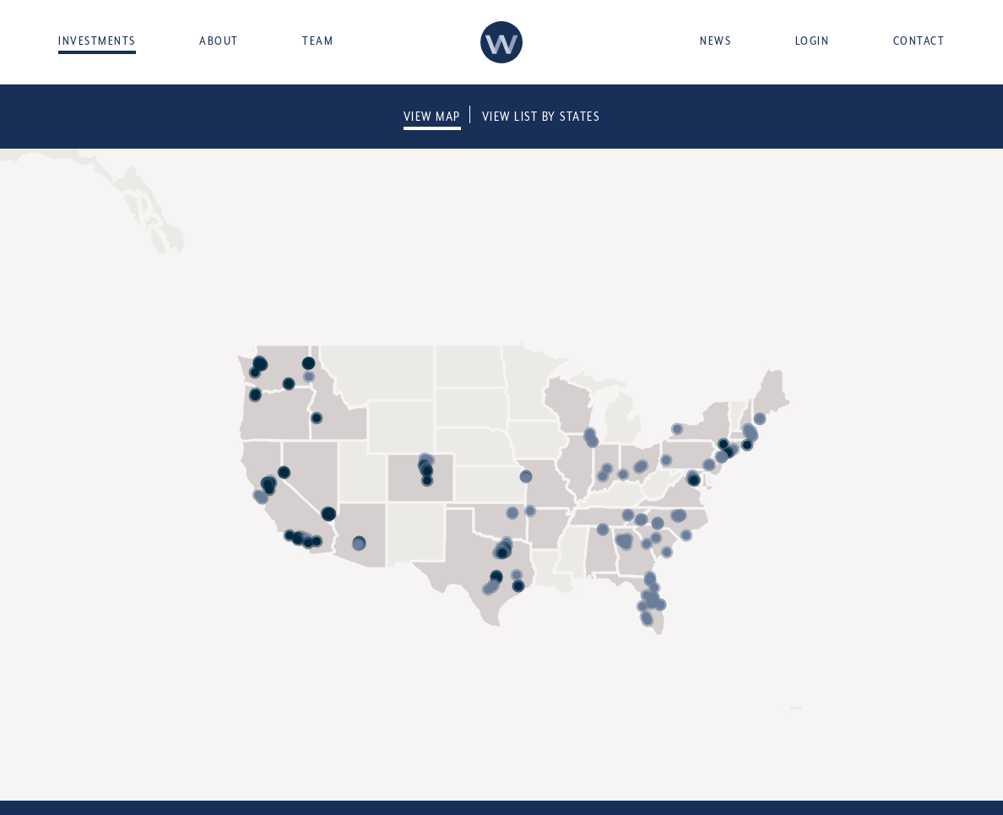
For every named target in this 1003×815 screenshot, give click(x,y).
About (219, 40)
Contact (919, 40)
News (715, 40)
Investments (97, 40)
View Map (432, 116)
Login (812, 40)
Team (317, 40)
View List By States (541, 116)
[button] (308, 543)
